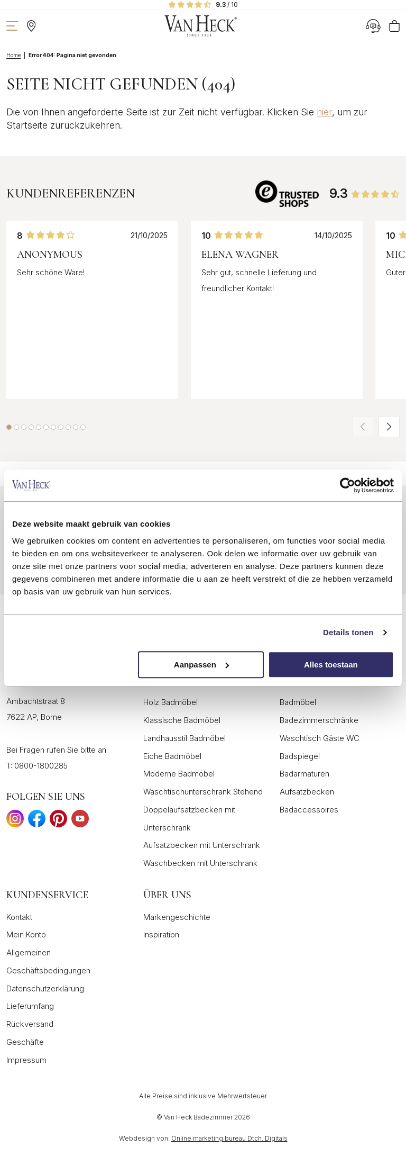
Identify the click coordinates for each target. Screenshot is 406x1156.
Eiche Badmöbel (172, 756)
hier (324, 112)
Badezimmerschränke (319, 720)
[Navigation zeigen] (12, 26)
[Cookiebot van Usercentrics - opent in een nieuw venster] (347, 485)
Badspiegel (300, 756)
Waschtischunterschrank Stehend (203, 792)
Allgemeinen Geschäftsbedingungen (48, 961)
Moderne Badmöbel (179, 774)
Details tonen (348, 632)
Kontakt (19, 917)
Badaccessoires (309, 810)
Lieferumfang (30, 1006)
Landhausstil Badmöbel (184, 738)
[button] (9, 427)
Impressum (26, 1060)
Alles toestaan (331, 664)
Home (13, 55)
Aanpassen (201, 664)
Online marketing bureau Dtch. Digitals (229, 1138)
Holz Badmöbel (170, 702)
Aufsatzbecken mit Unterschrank (201, 845)
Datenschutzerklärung (45, 988)
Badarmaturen (304, 774)
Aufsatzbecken (307, 792)
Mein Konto (26, 934)
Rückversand (29, 1024)
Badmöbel (298, 702)
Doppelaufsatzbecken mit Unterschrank (189, 819)
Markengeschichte (176, 917)
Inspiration (161, 934)
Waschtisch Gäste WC (319, 738)
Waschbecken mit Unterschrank (200, 863)
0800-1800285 (41, 766)
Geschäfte (25, 1042)
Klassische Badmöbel (181, 720)
